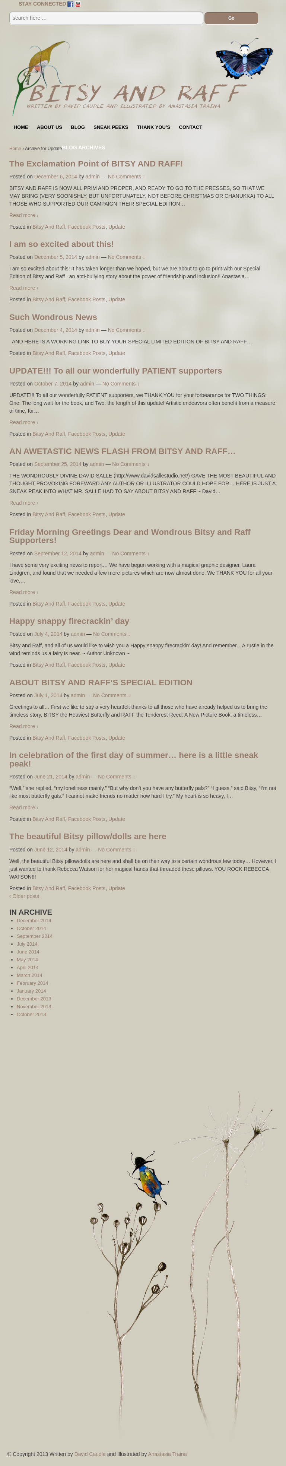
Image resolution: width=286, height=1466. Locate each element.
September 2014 (35, 936)
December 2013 (34, 999)
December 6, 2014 (55, 177)
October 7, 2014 (53, 384)
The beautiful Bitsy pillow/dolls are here (87, 836)
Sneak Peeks (110, 127)
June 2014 (28, 952)
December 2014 (34, 920)
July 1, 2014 (48, 695)
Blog (78, 127)
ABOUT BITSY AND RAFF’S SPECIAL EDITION (101, 682)
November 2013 (34, 1006)
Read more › (23, 215)
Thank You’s (153, 127)
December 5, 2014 (55, 257)
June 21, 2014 (50, 777)
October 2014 (31, 928)
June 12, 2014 (50, 850)
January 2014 (31, 991)
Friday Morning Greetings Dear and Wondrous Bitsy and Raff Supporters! (130, 536)
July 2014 (27, 944)
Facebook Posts (86, 227)
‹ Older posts (24, 896)
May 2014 (27, 959)
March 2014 (29, 975)
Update (116, 227)
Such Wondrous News (53, 317)
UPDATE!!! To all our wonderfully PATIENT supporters (115, 370)
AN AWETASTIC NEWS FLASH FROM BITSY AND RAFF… (122, 451)
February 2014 (32, 983)
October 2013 (31, 1014)
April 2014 (28, 967)
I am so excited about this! (61, 244)
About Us (49, 127)
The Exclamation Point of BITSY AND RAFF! (96, 163)
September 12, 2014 (58, 553)
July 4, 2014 (48, 634)
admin (93, 177)
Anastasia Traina (167, 1454)
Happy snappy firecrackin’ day (69, 621)
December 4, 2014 (55, 330)
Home (21, 127)
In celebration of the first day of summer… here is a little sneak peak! (133, 759)
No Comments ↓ (126, 177)
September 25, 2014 (58, 464)
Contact (191, 127)
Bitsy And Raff (48, 227)
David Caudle (90, 1454)
